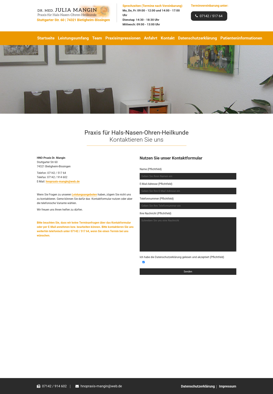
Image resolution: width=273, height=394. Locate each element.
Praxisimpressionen (123, 38)
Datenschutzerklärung (197, 38)
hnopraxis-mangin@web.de (63, 181)
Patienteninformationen (241, 38)
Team (97, 38)
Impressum (227, 386)
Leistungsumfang (73, 38)
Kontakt (168, 38)
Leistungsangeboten (84, 194)
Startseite (45, 38)
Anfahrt (150, 38)
